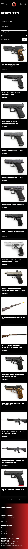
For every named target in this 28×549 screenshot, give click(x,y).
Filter (24, 39)
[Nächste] (22, 500)
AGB (2, 528)
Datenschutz (5, 532)
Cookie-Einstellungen (7, 534)
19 (19, 499)
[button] (2, 4)
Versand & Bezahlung (7, 518)
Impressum (4, 510)
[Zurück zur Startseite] (14, 4)
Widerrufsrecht (5, 530)
